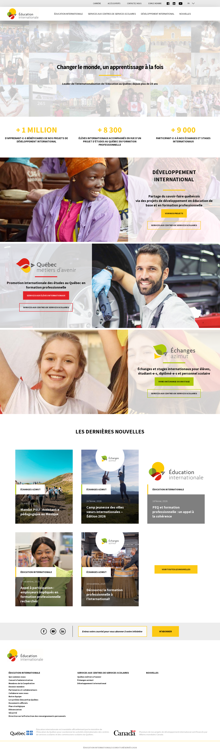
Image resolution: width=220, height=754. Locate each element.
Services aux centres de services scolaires (174, 225)
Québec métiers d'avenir (89, 677)
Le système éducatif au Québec (23, 699)
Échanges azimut (85, 680)
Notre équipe (15, 696)
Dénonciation (15, 709)
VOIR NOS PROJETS (174, 213)
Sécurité (13, 712)
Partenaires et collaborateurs (23, 690)
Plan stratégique (17, 706)
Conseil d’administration (21, 680)
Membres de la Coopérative (22, 683)
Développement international (91, 683)
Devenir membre (16, 686)
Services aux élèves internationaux (46, 295)
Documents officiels (18, 703)
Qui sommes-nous (17, 677)
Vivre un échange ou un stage (174, 381)
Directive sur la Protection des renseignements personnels (37, 716)
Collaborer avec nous (18, 693)
